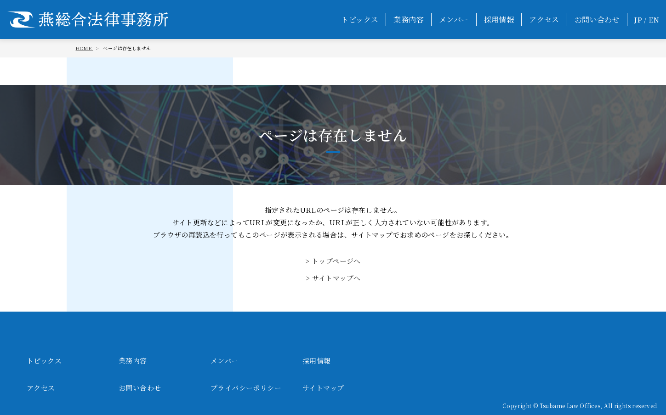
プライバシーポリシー (246, 387)
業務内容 (408, 19)
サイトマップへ (336, 278)
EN (654, 19)
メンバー (454, 19)
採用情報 (499, 19)
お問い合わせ (597, 19)
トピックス (359, 19)
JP (638, 19)
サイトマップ (323, 387)
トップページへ (336, 261)
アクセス (544, 19)
